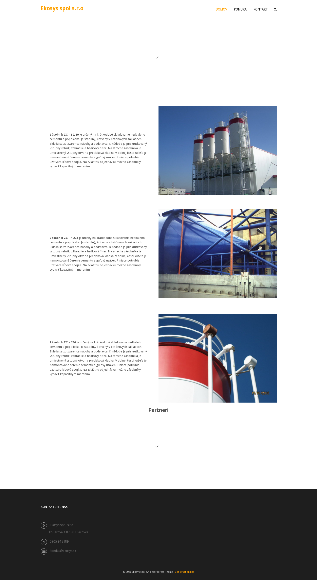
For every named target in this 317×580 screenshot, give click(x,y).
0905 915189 (59, 541)
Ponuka (240, 9)
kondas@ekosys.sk (63, 551)
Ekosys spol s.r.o (61, 8)
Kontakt (261, 9)
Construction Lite (184, 571)
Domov (221, 9)
